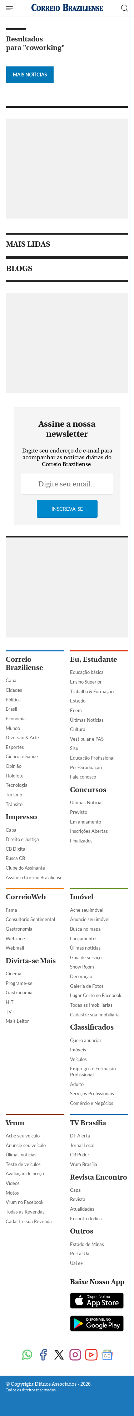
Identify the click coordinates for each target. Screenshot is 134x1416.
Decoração (81, 976)
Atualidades (82, 1209)
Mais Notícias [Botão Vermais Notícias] (30, 74)
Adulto (77, 1084)
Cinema (13, 973)
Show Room (82, 967)
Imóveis (78, 1049)
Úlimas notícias (85, 948)
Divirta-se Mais (31, 961)
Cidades (14, 690)
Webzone (15, 938)
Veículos (78, 1059)
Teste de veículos (23, 1164)
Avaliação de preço (25, 1173)
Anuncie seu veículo (26, 1145)
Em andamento (85, 822)
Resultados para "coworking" (35, 43)
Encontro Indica (86, 1218)
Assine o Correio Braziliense (34, 877)
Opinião (13, 766)
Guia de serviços (87, 957)
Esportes (15, 747)
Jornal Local (82, 1145)
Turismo (14, 794)
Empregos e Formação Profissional (93, 1071)
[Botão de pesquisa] (124, 8)
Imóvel (81, 897)
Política (13, 699)
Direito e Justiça (22, 839)
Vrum (15, 1123)
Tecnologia (17, 785)
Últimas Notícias (87, 720)
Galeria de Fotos (87, 986)
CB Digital (16, 849)
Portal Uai (80, 1253)
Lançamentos (84, 938)
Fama (11, 910)
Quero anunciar (85, 1040)
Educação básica (87, 672)
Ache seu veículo (23, 1136)
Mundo (13, 728)
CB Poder (79, 1154)
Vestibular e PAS (87, 739)
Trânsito (14, 804)
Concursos (88, 790)
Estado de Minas (87, 1244)
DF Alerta (80, 1136)
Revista (77, 1199)
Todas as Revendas (25, 1212)
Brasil (11, 709)
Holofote (15, 776)
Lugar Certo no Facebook (95, 995)
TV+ (10, 1012)
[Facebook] (43, 1355)
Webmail (15, 948)
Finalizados (81, 841)
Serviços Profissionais (92, 1093)
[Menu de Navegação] (10, 8)
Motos (12, 1193)
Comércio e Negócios (91, 1103)
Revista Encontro (98, 1177)
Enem (76, 710)
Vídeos (13, 1183)
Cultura (77, 729)
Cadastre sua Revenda (29, 1221)
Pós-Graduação (86, 767)
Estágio (77, 701)
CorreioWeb (26, 897)
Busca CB (15, 858)
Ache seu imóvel (86, 910)
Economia (16, 718)
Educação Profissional (92, 758)
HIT (10, 1002)
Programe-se (19, 983)
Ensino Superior (86, 682)
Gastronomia (19, 929)
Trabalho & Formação (92, 691)
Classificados (92, 1027)
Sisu (74, 748)
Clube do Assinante (25, 868)
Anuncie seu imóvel (89, 919)
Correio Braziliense (24, 663)
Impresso (21, 817)
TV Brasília (88, 1123)
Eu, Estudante (93, 659)
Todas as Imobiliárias (91, 1005)
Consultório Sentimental (30, 919)
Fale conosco (83, 777)
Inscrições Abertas (89, 831)
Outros (81, 1231)
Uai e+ (76, 1263)
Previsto (78, 812)
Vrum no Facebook (25, 1202)
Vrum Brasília (83, 1164)
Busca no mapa (85, 929)
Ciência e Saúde (22, 756)
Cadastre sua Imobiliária (95, 1014)
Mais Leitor (17, 1021)
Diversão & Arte (22, 737)
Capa (11, 680)
